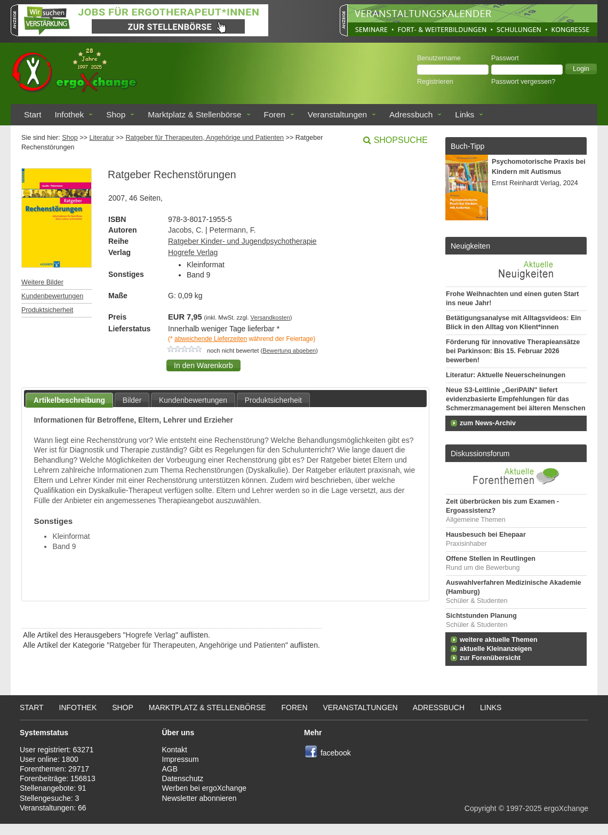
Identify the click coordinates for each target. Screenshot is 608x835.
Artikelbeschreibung (69, 400)
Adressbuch (411, 114)
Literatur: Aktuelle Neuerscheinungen (505, 375)
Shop (115, 114)
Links (464, 114)
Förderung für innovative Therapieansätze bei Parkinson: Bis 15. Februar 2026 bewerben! (513, 351)
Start (33, 114)
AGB (170, 769)
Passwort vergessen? (523, 81)
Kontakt (174, 749)
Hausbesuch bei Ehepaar (486, 534)
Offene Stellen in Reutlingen (490, 558)
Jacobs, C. (185, 230)
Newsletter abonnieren (199, 798)
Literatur (101, 137)
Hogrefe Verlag (193, 252)
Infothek (69, 114)
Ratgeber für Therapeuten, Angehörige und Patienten (204, 137)
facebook (336, 753)
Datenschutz (183, 778)
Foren (274, 114)
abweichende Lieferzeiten (210, 339)
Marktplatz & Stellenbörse (194, 114)
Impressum (180, 759)
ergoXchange (566, 808)
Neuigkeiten (470, 246)
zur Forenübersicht (490, 658)
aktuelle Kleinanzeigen (496, 649)
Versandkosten (270, 317)
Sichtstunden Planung (481, 615)
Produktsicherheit (47, 310)
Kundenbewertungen (52, 296)
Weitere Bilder (42, 282)
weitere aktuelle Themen (499, 639)
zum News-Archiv (488, 423)
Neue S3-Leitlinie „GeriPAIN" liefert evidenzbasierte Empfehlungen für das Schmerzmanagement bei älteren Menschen (516, 399)
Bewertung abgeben (289, 350)
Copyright (481, 808)
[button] (581, 68)
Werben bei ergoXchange (204, 788)
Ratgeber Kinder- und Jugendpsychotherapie (242, 241)
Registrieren (435, 81)
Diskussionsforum (480, 453)
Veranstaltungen (337, 114)
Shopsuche (401, 140)
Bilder (132, 400)
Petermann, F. (233, 230)
